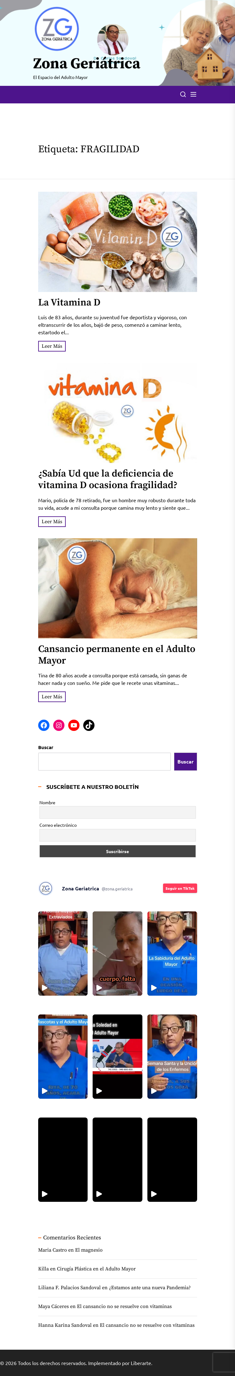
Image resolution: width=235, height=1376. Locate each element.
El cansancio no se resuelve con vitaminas (124, 1306)
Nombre (47, 802)
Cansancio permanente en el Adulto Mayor (116, 655)
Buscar (45, 747)
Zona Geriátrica (86, 64)
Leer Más (52, 346)
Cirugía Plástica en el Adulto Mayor (96, 1269)
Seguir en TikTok (180, 888)
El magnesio (89, 1250)
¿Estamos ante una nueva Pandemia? (150, 1288)
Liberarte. (141, 1363)
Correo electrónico (58, 825)
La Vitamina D (69, 303)
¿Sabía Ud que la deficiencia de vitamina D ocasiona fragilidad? (107, 479)
